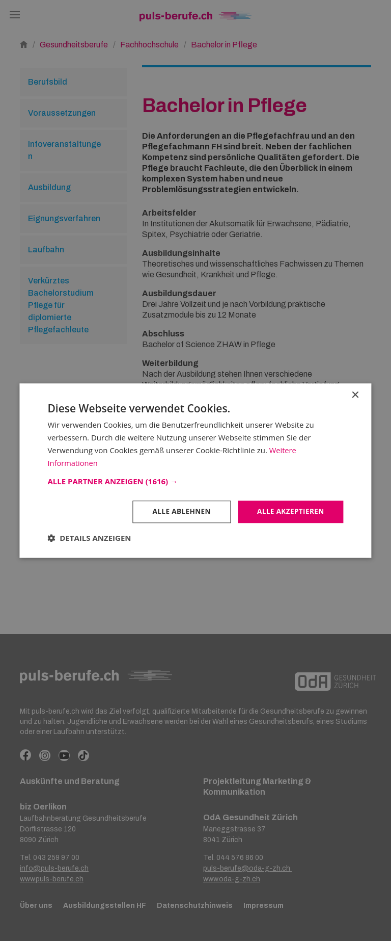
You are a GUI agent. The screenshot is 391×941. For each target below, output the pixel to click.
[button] (195, 481)
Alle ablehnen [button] (178, 511)
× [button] (355, 395)
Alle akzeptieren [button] (289, 511)
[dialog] (195, 470)
